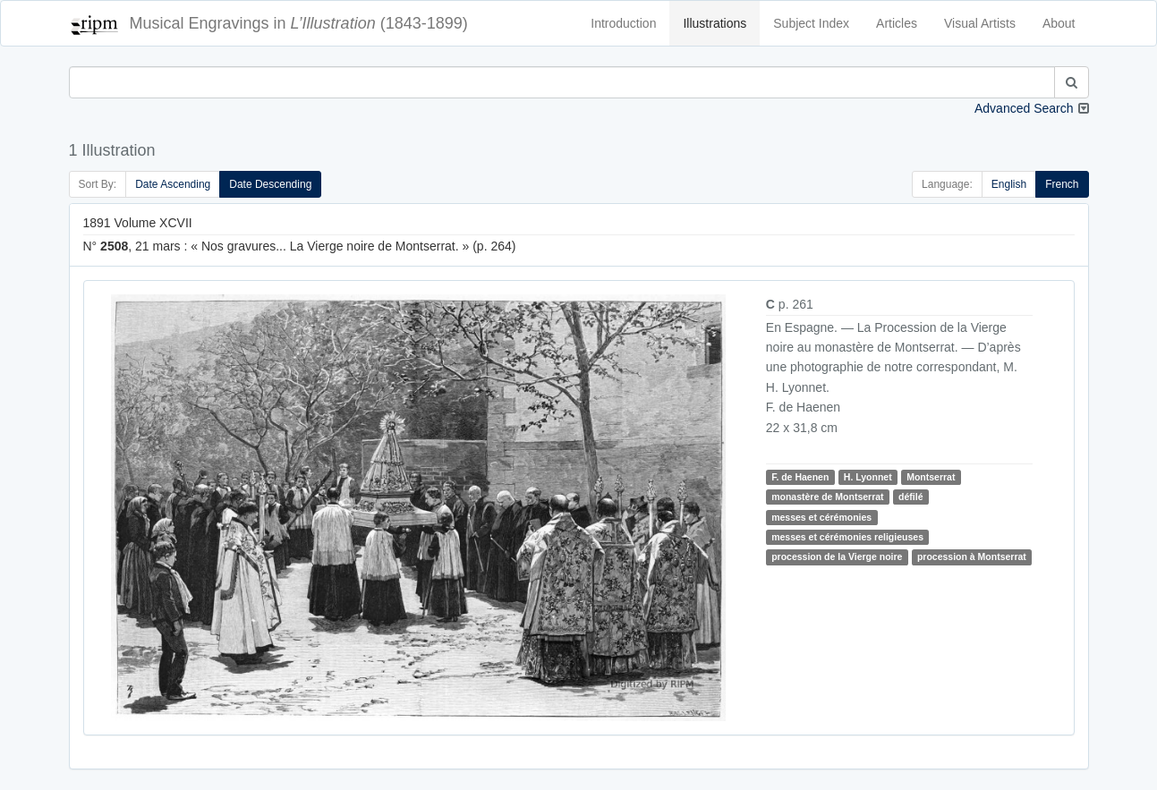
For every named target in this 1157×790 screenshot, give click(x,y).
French (1061, 184)
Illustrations (714, 23)
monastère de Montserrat (827, 496)
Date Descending (270, 184)
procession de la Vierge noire (836, 556)
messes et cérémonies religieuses (847, 536)
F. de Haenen (800, 476)
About (1059, 23)
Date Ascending (172, 184)
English (1008, 184)
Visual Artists (980, 23)
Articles (896, 23)
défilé (910, 496)
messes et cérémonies (821, 517)
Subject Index (811, 23)
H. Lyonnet (868, 476)
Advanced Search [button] (1024, 108)
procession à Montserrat (971, 556)
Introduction (623, 23)
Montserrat (930, 476)
